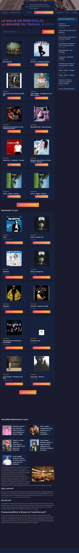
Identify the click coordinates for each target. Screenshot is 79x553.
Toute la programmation (66, 89)
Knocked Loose (35, 341)
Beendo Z (6, 306)
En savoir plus (14, 64)
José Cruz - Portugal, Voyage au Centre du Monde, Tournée (65, 81)
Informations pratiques (55, 12)
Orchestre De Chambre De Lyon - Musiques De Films (13, 127)
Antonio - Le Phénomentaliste (40, 62)
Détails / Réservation (14, 242)
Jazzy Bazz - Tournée (37, 377)
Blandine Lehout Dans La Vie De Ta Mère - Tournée (41, 161)
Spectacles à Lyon (28, 392)
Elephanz (6, 272)
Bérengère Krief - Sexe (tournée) (41, 127)
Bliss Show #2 (7, 62)
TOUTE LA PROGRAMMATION (28, 204)
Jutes (5, 237)
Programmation (15, 12)
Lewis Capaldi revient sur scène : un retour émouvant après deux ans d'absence (19, 460)
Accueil (4, 12)
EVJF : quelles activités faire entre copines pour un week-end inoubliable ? (46, 430)
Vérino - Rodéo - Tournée (11, 194)
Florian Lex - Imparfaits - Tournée (13, 160)
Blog (67, 12)
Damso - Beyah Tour (37, 237)
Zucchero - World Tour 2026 (39, 306)
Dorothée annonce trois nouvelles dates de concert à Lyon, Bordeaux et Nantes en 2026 (18, 430)
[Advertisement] (29, 407)
